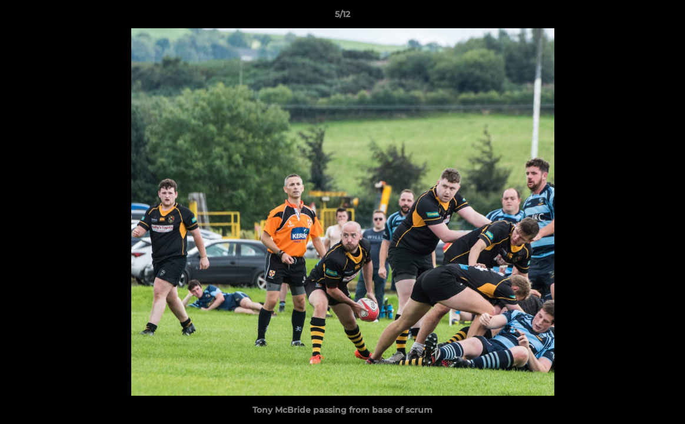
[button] (664, 17)
